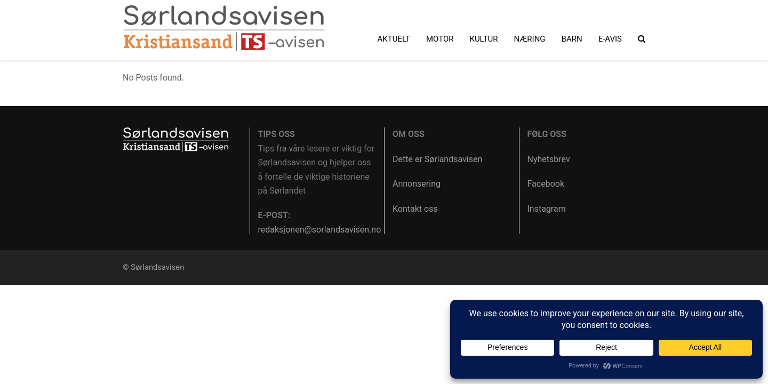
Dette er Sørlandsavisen (437, 159)
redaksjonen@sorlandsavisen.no (319, 230)
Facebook (545, 184)
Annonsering (417, 184)
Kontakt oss (415, 209)
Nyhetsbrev (548, 159)
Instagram (546, 209)
